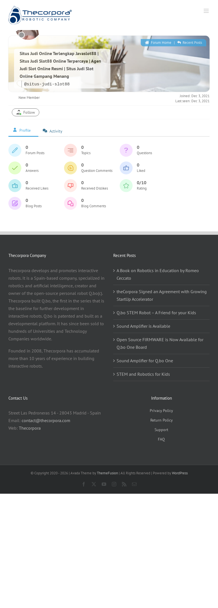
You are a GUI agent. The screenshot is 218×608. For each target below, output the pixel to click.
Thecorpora (30, 428)
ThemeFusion (107, 473)
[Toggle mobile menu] (207, 11)
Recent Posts (189, 42)
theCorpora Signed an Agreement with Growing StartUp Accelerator (162, 295)
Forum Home (158, 42)
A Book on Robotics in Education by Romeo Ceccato (158, 274)
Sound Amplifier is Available (143, 326)
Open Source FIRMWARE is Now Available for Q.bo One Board (160, 343)
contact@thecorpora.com (46, 420)
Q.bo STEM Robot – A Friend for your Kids (156, 312)
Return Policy (161, 420)
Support (161, 429)
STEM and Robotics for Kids (143, 374)
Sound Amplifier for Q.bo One (145, 360)
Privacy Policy (161, 410)
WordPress (180, 473)
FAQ (161, 439)
